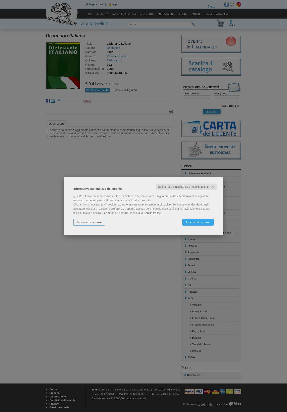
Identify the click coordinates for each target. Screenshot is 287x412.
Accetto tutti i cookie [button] (198, 222)
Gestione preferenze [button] (89, 222)
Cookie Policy (152, 212)
